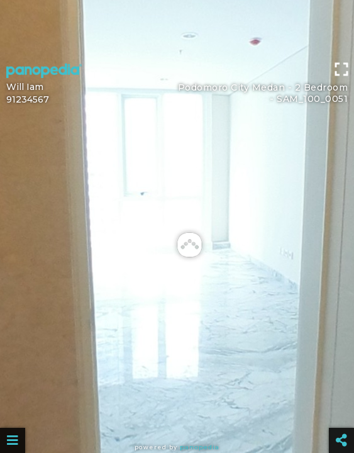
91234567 (27, 99)
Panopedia (199, 447)
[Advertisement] (177, 28)
